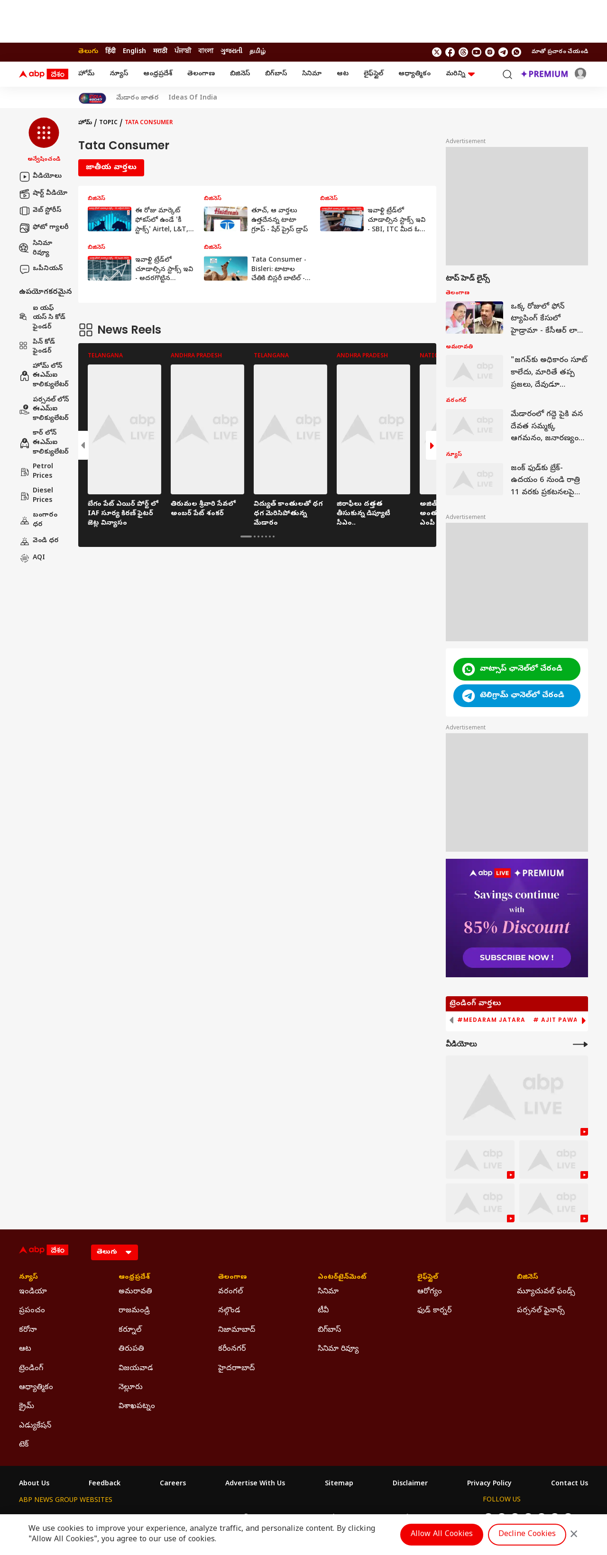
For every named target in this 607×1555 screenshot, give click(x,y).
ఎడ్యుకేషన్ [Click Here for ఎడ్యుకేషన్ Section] (35, 1426)
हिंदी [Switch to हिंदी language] (110, 51)
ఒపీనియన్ (41, 269)
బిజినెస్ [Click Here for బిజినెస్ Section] (527, 1277)
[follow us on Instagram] (490, 52)
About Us (34, 1484)
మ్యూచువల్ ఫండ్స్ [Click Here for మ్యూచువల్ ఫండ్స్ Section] (546, 1292)
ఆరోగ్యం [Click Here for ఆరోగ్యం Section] (429, 1292)
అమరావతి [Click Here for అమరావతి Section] (135, 1292)
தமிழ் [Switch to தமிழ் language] (257, 51)
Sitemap (339, 1484)
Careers (173, 1484)
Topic (108, 123)
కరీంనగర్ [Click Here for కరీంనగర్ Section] (232, 1349)
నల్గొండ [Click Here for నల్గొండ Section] (229, 1311)
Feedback (104, 1484)
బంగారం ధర (38, 520)
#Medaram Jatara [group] (491, 1020)
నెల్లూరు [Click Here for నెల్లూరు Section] (131, 1387)
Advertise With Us (255, 1484)
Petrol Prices (36, 472)
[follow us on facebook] (450, 52)
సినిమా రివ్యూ (35, 248)
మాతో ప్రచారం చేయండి (560, 52)
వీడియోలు (40, 176)
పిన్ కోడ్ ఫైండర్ (37, 347)
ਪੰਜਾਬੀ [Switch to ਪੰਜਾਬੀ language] (183, 51)
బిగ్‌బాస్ (276, 74)
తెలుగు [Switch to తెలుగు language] (88, 51)
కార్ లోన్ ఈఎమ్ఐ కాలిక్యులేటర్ (44, 442)
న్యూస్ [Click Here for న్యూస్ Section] (28, 1277)
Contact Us (569, 1484)
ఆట (343, 74)
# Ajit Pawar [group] (557, 1020)
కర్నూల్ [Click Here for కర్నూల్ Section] (130, 1330)
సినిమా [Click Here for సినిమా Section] (328, 1292)
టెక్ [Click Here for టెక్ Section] (23, 1445)
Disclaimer (410, 1484)
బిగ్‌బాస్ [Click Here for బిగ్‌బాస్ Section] (329, 1330)
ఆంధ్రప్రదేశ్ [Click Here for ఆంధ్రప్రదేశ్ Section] (134, 1277)
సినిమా (312, 74)
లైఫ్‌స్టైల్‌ (373, 74)
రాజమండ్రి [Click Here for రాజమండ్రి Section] (134, 1311)
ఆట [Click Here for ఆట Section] (25, 1349)
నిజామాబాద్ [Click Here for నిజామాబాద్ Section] (236, 1330)
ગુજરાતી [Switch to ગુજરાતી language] (231, 51)
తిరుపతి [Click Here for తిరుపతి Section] (131, 1349)
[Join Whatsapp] (516, 52)
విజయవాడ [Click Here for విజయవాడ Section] (136, 1369)
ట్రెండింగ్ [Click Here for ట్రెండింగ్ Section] (31, 1369)
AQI (32, 558)
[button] (44, 141)
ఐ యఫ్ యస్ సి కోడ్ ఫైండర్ (42, 318)
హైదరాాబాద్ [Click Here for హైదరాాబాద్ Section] (236, 1369)
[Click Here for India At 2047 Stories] (92, 98)
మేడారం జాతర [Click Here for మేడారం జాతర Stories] (137, 98)
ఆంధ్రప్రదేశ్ (157, 74)
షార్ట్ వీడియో (43, 194)
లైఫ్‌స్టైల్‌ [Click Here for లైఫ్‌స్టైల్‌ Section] (427, 1277)
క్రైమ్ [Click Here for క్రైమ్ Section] (26, 1406)
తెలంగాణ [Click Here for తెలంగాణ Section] (232, 1277)
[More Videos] (580, 1044)
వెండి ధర (39, 541)
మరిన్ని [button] (460, 74)
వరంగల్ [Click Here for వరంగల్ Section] (230, 1292)
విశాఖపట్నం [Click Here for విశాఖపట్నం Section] (137, 1406)
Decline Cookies (527, 1534)
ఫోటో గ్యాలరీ (44, 228)
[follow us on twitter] (436, 52)
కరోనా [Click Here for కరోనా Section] (28, 1330)
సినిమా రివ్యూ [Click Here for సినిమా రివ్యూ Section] (338, 1349)
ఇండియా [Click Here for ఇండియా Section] (33, 1292)
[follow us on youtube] (476, 52)
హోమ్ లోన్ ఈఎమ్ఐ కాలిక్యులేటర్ (44, 376)
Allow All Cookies (442, 1534)
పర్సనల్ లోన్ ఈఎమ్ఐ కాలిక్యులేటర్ (44, 409)
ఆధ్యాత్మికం (414, 74)
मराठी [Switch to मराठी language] (160, 51)
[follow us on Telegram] (503, 52)
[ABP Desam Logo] (43, 74)
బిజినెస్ (240, 74)
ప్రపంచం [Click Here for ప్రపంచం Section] (32, 1311)
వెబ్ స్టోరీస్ (40, 211)
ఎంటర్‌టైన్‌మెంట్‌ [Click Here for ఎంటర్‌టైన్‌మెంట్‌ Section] (342, 1277)
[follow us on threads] (463, 52)
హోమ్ (86, 74)
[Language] (114, 1252)
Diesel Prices (36, 496)
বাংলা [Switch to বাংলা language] (205, 51)
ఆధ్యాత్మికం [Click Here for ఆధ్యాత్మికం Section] (36, 1387)
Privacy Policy (489, 1484)
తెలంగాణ (201, 74)
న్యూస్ (119, 74)
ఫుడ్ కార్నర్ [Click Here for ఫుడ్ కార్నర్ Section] (434, 1311)
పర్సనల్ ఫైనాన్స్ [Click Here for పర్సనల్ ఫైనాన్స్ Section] (541, 1311)
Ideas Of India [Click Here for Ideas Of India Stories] (192, 98)
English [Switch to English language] (134, 51)
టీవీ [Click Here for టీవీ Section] (323, 1311)
